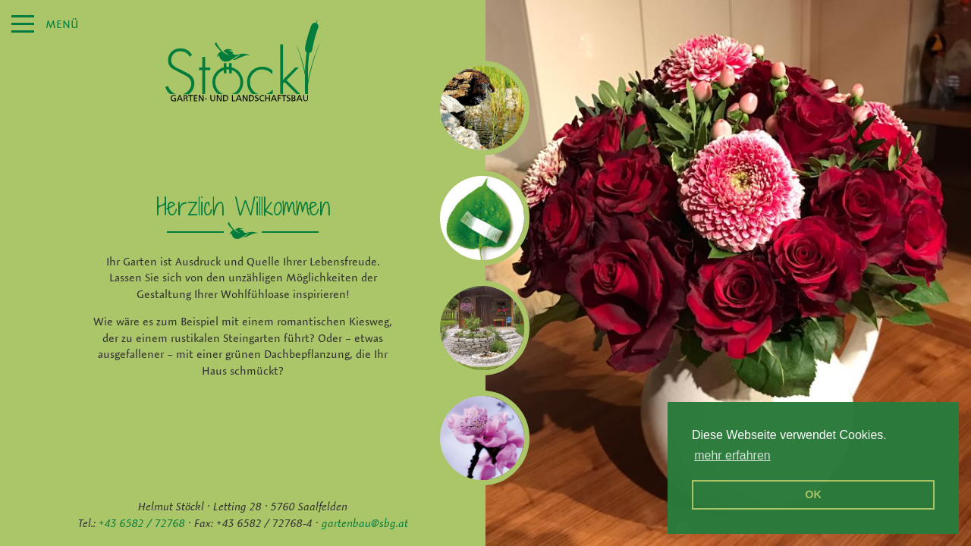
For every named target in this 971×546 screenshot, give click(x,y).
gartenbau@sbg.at (365, 523)
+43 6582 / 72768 (142, 523)
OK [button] (813, 494)
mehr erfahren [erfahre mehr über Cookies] (732, 455)
